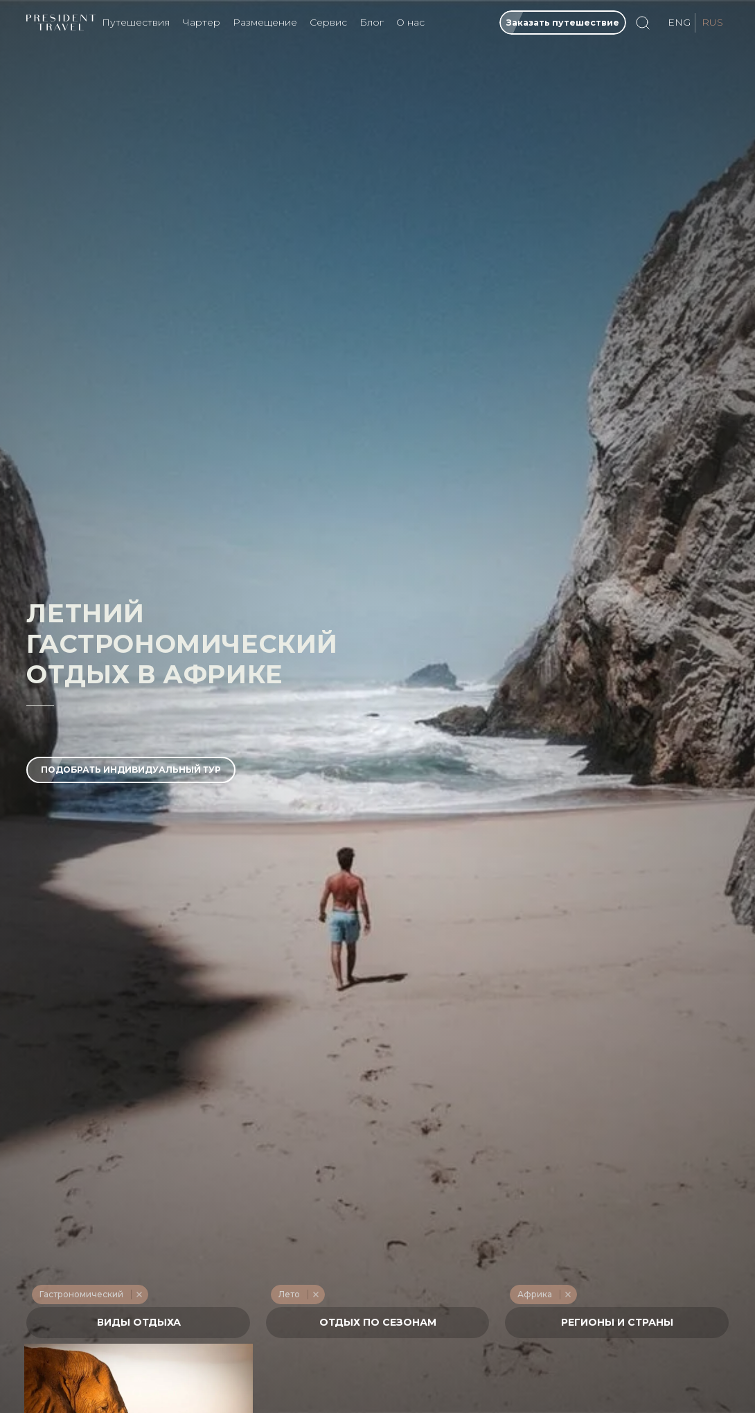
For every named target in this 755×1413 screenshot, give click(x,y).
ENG (679, 22)
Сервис (328, 22)
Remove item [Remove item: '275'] (568, 1294)
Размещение (265, 22)
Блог (371, 22)
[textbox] (138, 1323)
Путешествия (136, 22)
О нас (410, 22)
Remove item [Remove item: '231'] (139, 1294)
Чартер (201, 22)
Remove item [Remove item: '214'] (315, 1294)
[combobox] (138, 1322)
